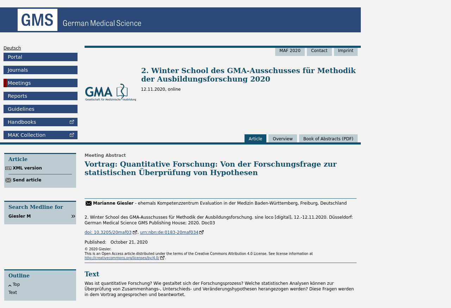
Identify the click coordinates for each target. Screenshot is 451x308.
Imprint (345, 50)
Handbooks (22, 122)
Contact (319, 50)
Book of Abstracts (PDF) (328, 138)
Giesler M (19, 216)
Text (12, 292)
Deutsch (12, 48)
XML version (27, 168)
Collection (26, 135)
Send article (27, 180)
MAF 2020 (290, 50)
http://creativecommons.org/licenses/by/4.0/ (122, 258)
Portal (15, 57)
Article (255, 138)
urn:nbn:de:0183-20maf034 (169, 232)
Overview (283, 138)
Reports (17, 96)
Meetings (19, 83)
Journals (18, 70)
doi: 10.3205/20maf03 (108, 232)
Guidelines (21, 109)
